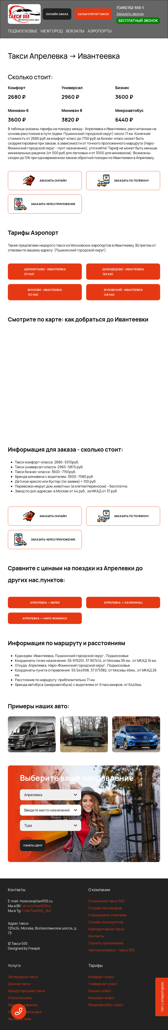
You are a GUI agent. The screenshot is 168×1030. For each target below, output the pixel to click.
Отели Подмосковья (24, 1011)
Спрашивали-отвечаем (107, 915)
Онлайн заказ (57, 14)
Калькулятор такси (93, 14)
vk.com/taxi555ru (36, 905)
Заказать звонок (130, 13)
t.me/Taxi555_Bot (36, 910)
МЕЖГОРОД (52, 31)
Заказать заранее (23, 1004)
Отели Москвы (20, 997)
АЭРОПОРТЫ (99, 31)
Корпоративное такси (106, 929)
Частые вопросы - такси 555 (111, 950)
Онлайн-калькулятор (105, 922)
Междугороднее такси (26, 990)
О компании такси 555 (106, 901)
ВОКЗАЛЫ (75, 31)
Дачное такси (19, 983)
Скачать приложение (105, 943)
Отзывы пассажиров (105, 908)
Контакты (96, 936)
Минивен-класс (101, 997)
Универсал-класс (102, 983)
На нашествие (19, 1018)
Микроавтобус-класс (105, 1004)
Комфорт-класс (101, 976)
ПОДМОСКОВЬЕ (22, 31)
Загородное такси (23, 976)
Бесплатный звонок (138, 20)
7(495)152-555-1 (130, 7)
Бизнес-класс (99, 990)
